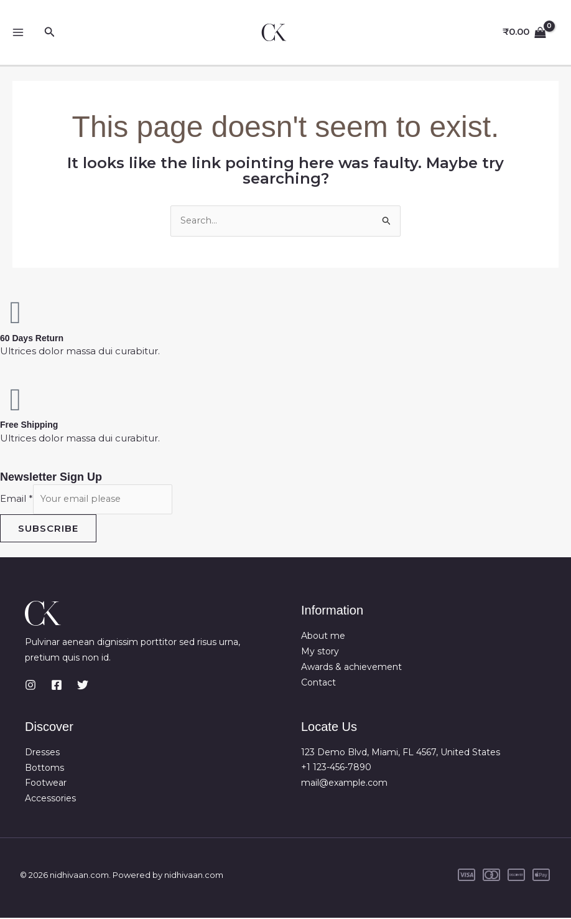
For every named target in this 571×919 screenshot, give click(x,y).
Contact (318, 683)
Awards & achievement (351, 668)
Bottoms (44, 769)
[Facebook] (56, 686)
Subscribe (48, 529)
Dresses (42, 753)
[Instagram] (30, 686)
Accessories (50, 799)
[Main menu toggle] (18, 32)
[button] (49, 32)
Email (16, 500)
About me (323, 637)
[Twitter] (82, 686)
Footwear (46, 784)
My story (320, 653)
